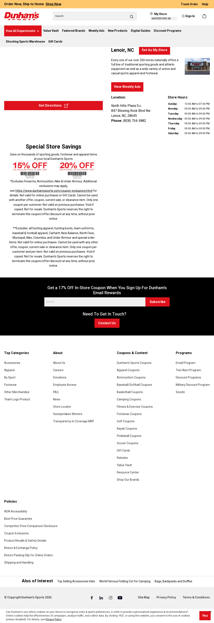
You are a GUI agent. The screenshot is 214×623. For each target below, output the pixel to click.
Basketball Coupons (130, 392)
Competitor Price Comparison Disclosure (30, 526)
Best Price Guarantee (18, 518)
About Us (59, 362)
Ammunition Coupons (131, 377)
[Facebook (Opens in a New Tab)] (92, 597)
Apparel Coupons (128, 370)
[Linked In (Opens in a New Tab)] (101, 597)
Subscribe (158, 302)
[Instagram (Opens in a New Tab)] (110, 597)
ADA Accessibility (15, 511)
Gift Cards (123, 450)
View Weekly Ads (127, 87)
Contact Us (107, 323)
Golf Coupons (126, 421)
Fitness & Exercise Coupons (135, 406)
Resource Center (128, 472)
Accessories (12, 362)
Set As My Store (154, 50)
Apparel (9, 370)
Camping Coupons (129, 399)
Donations (59, 377)
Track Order (190, 4)
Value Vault (124, 465)
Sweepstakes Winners (67, 414)
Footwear (10, 384)
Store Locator (62, 406)
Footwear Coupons (129, 414)
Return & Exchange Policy (21, 548)
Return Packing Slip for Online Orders (28, 555)
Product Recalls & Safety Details (25, 540)
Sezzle (180, 392)
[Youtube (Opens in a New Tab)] (120, 597)
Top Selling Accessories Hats (76, 581)
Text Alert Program (188, 370)
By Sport (9, 377)
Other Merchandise (16, 392)
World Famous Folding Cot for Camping (124, 581)
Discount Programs (188, 377)
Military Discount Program (193, 384)
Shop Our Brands (128, 479)
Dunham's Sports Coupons (134, 362)
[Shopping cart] (205, 16)
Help (205, 4)
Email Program (185, 362)
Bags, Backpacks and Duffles (173, 581)
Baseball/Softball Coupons (134, 384)
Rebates (122, 457)
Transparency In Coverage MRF (73, 421)
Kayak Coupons (127, 428)
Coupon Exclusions (16, 533)
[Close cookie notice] (210, 612)
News (56, 399)
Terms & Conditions (196, 597)
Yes (205, 616)
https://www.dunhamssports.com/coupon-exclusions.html (53, 190)
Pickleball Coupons (129, 436)
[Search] (95, 16)
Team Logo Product (17, 399)
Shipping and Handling (18, 562)
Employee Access (64, 384)
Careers (58, 370)
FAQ (56, 392)
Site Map (144, 597)
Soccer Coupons (127, 443)
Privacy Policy (166, 597)
